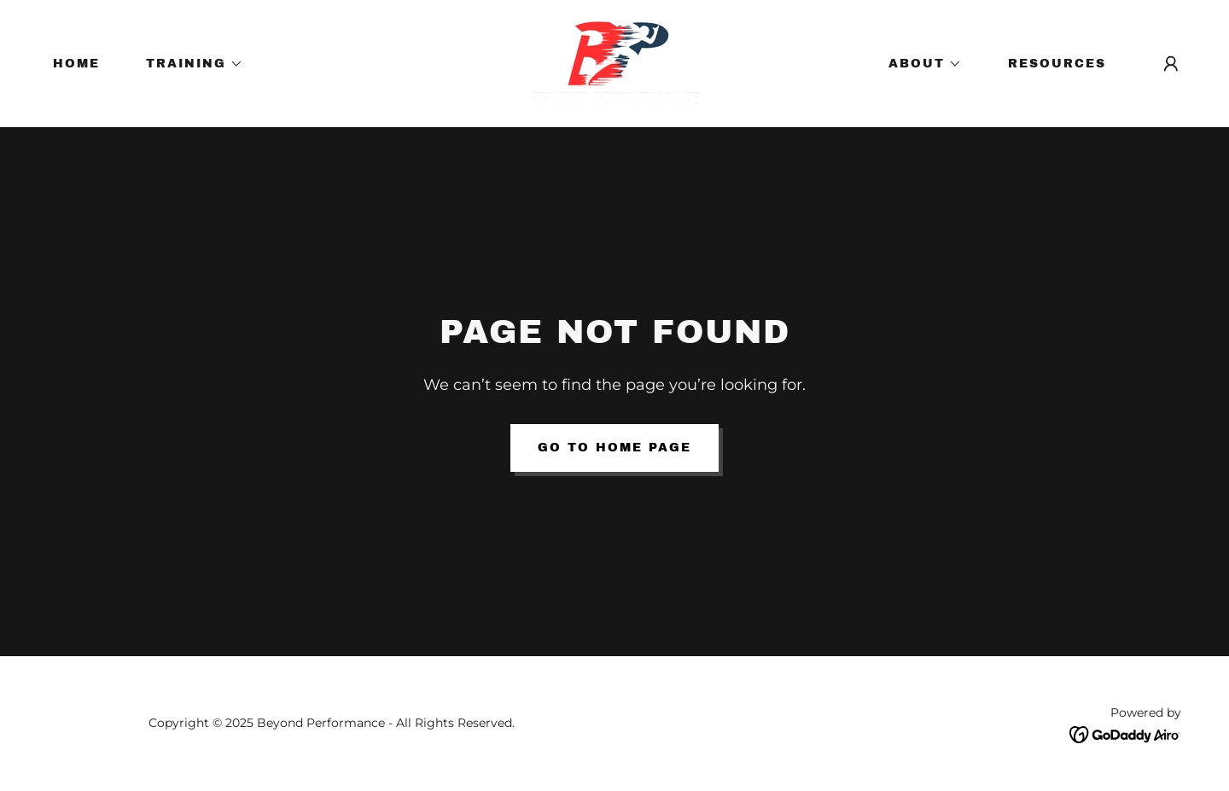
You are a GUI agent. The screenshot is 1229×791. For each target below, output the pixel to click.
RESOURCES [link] (1057, 63)
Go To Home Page (614, 447)
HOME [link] (76, 63)
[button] (188, 64)
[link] (614, 63)
